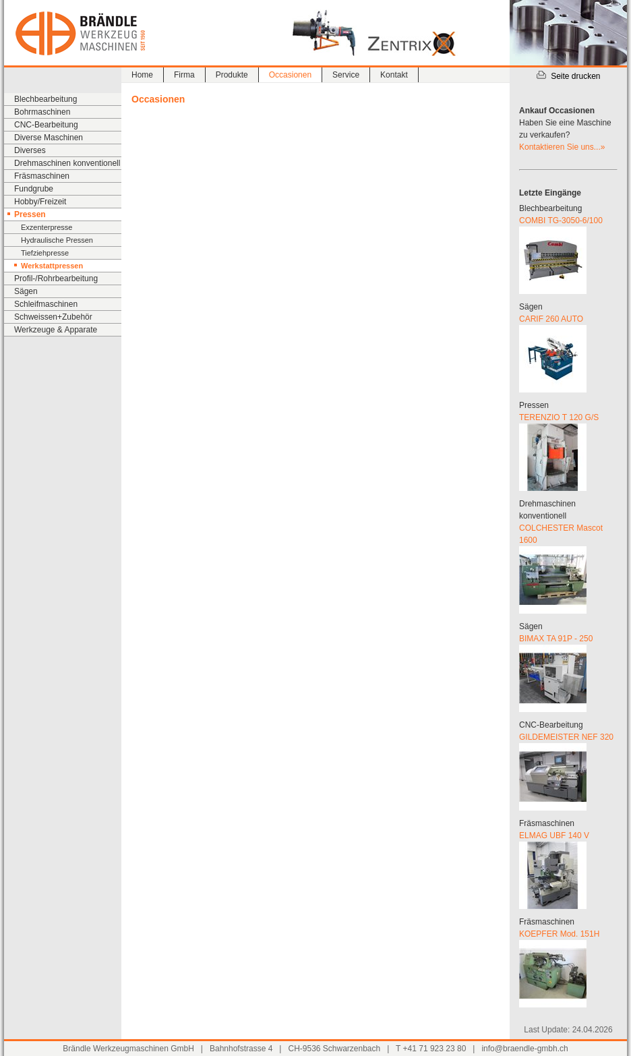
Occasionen (290, 75)
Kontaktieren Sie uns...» (562, 147)
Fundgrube (33, 189)
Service (345, 75)
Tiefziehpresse (45, 253)
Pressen (30, 214)
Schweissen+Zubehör (53, 317)
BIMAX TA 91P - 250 (556, 638)
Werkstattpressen (52, 266)
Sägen (26, 291)
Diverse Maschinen (48, 137)
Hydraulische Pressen (57, 240)
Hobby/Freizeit (40, 201)
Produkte (232, 75)
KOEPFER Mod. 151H (559, 934)
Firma (184, 75)
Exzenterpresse (46, 227)
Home (142, 75)
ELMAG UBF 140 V (554, 835)
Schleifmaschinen (46, 304)
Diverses (30, 150)
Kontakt (394, 75)
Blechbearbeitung (45, 99)
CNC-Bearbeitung (46, 124)
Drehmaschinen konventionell (67, 163)
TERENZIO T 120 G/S (559, 417)
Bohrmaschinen (42, 112)
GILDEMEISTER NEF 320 (566, 737)
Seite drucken (568, 76)
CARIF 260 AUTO (551, 319)
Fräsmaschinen (41, 176)
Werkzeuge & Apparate (55, 329)
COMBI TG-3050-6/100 (561, 220)
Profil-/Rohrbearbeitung (56, 278)
